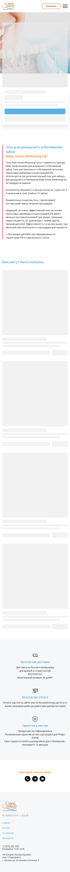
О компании (8, 833)
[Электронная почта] (42, 779)
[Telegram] (35, 779)
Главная (6, 822)
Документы (7, 838)
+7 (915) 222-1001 (10, 846)
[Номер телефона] (27, 779)
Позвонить (51, 6)
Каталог (6, 828)
